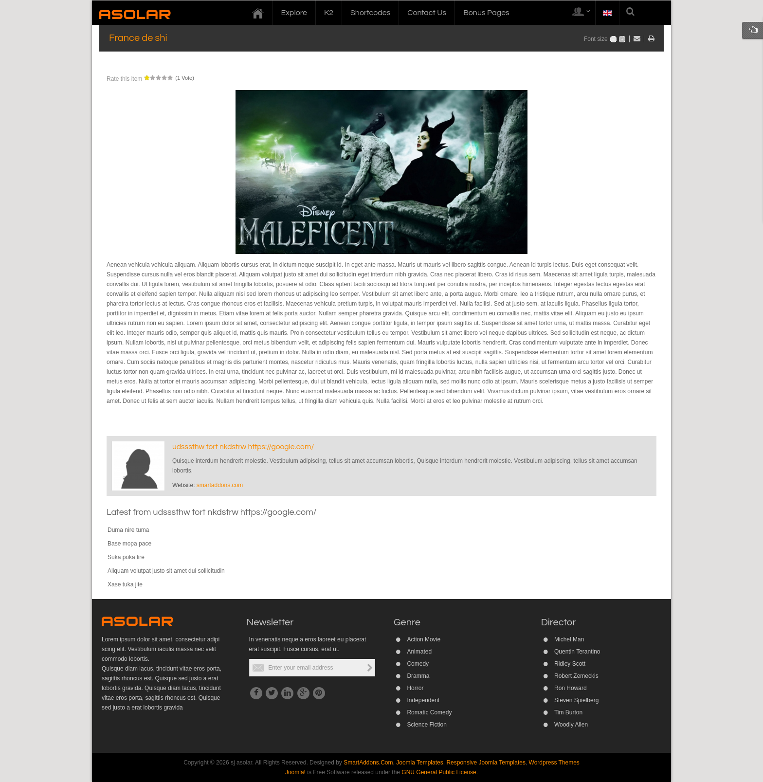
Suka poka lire (126, 557)
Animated (419, 651)
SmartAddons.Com (368, 762)
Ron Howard (570, 688)
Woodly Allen (571, 724)
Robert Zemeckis (576, 676)
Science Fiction (426, 724)
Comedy (418, 663)
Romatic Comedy (429, 712)
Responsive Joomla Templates (486, 762)
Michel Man (569, 639)
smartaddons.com (220, 485)
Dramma (418, 676)
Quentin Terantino (577, 651)
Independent (423, 700)
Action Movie (423, 639)
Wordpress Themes (554, 762)
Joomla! (295, 772)
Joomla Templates (419, 762)
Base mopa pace (129, 543)
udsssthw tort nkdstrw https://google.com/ (243, 447)
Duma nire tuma (128, 530)
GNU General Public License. (439, 772)
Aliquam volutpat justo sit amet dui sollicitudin (166, 570)
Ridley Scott (569, 663)
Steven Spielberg (576, 700)
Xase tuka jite (125, 584)
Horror (415, 688)
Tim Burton (568, 712)
